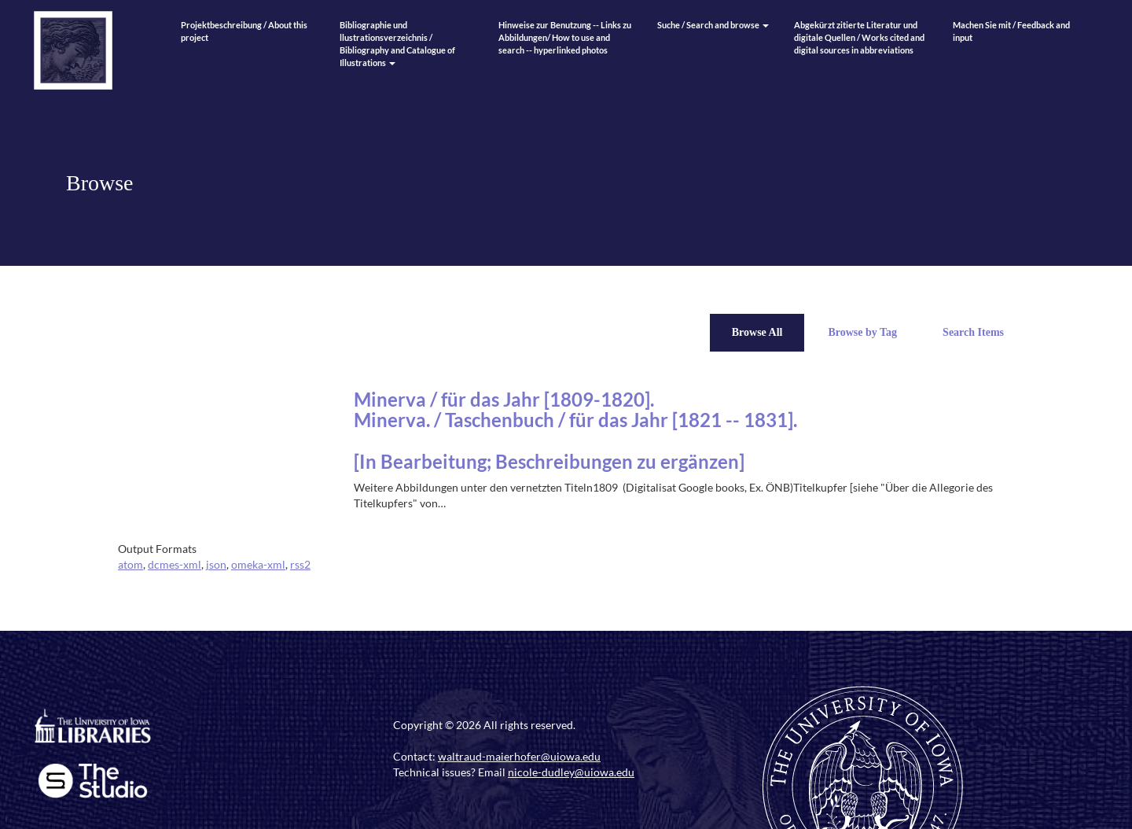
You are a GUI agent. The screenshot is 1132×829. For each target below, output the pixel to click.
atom (130, 564)
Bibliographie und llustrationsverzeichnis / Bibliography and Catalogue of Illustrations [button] (397, 44)
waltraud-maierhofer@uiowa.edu (519, 756)
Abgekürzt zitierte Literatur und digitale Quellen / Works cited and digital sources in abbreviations (859, 37)
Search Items (973, 332)
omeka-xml (258, 564)
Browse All (757, 332)
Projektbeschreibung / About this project (244, 31)
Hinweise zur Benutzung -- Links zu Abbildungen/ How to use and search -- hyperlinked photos (564, 37)
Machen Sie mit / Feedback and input (1011, 31)
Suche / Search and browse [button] (713, 25)
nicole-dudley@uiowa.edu (571, 772)
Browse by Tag (862, 332)
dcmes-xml (174, 564)
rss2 (300, 564)
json (216, 564)
